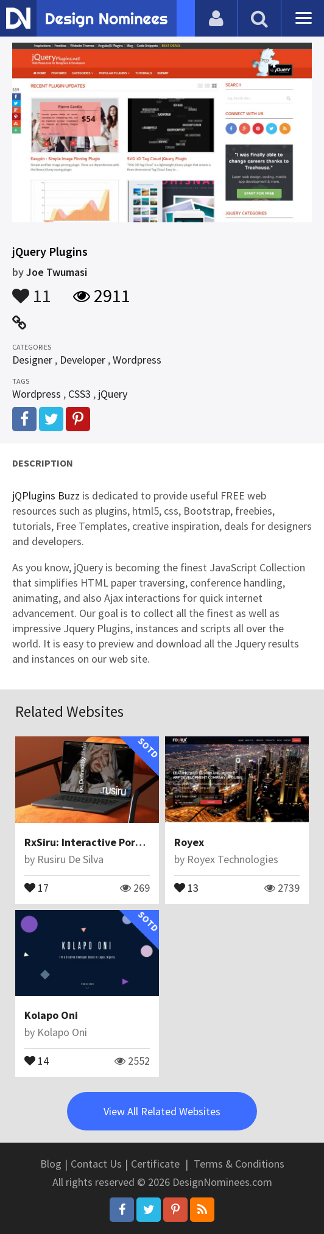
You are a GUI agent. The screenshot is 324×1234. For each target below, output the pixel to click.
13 (186, 887)
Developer (82, 360)
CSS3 (79, 394)
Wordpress (137, 360)
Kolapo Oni (51, 1015)
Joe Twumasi (56, 272)
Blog (51, 1164)
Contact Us (96, 1164)
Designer (32, 360)
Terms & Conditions (239, 1164)
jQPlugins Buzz (46, 495)
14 (36, 1060)
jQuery (112, 394)
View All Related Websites (162, 1111)
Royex (189, 842)
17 (36, 887)
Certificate (155, 1164)
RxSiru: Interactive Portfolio (93, 842)
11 (31, 290)
